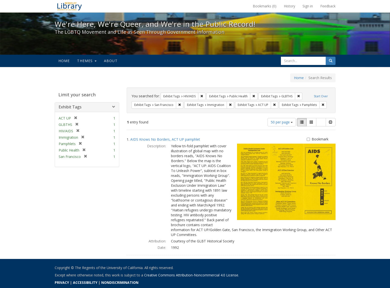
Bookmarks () (264, 6)
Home (64, 60)
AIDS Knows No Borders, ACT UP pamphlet (165, 139)
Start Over (321, 96)
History (289, 6)
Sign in (308, 6)
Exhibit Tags (70, 107)
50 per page (282, 122)
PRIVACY (62, 282)
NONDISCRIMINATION (119, 282)
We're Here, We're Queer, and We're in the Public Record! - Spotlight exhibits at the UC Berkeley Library (69, 6)
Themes (86, 60)
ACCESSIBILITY (85, 282)
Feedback (328, 6)
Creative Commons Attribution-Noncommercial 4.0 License (191, 275)
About (111, 60)
